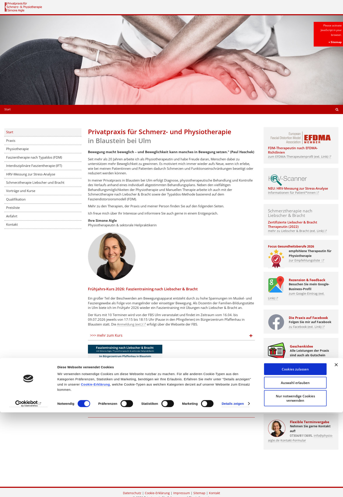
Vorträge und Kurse (20, 191)
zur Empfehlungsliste (305, 260)
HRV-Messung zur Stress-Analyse (30, 174)
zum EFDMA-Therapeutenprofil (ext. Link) (298, 157)
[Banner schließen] (336, 449)
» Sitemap (335, 42)
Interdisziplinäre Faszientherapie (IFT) (34, 165)
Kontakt (12, 224)
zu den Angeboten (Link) (285, 365)
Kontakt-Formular (293, 440)
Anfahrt (11, 216)
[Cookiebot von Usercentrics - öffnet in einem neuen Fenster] (28, 488)
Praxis (10, 140)
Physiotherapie (17, 149)
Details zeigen (233, 488)
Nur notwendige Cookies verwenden (295, 482)
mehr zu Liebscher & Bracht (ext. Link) (296, 231)
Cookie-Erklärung (95, 469)
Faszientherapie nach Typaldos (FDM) (34, 157)
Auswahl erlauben (295, 467)
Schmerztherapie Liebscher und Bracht (35, 182)
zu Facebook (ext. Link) (305, 327)
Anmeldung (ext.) (129, 324)
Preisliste (13, 207)
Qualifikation (16, 199)
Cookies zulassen (295, 454)
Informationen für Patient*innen (292, 193)
